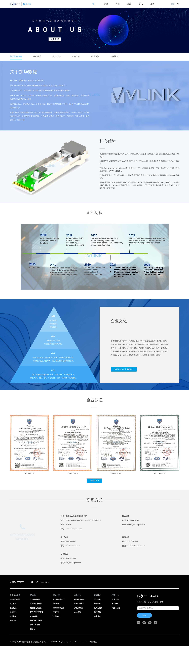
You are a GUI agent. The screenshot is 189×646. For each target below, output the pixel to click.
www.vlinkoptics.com (74, 534)
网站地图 (93, 642)
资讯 (141, 4)
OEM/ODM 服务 (59, 608)
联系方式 (115, 56)
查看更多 (93, 486)
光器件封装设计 (58, 599)
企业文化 (76, 56)
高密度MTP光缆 (36, 620)
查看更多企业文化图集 (123, 369)
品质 (129, 4)
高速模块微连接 (36, 604)
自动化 (32, 629)
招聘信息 (97, 612)
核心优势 (37, 56)
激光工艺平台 (35, 625)
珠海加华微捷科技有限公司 (25, 642)
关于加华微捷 (16, 56)
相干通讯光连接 (36, 608)
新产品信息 (98, 608)
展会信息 (97, 604)
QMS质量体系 (79, 599)
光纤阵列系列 (35, 599)
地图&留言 (116, 608)
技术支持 (115, 599)
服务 (152, 4)
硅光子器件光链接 (36, 612)
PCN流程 (77, 612)
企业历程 (57, 56)
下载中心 (56, 612)
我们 (94, 4)
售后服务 (115, 604)
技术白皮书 (57, 616)
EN (173, 4)
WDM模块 (34, 616)
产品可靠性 (78, 608)
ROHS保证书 (79, 604)
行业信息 (97, 616)
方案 (118, 4)
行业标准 (56, 604)
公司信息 (97, 599)
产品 (106, 4)
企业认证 (95, 56)
